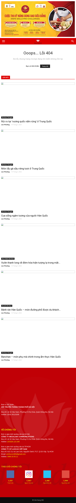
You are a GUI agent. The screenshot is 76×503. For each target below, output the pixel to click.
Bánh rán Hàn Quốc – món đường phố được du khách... (31, 309)
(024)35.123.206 (13, 442)
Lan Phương (5, 124)
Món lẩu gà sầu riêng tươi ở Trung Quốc (22, 168)
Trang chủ (45, 66)
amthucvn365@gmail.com (16, 454)
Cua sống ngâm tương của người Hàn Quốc (24, 215)
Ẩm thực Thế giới (7, 117)
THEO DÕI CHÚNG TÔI (11, 466)
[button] (72, 41)
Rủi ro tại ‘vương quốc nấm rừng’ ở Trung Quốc (26, 121)
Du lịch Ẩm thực (7, 306)
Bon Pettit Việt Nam (8, 258)
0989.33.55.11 (12, 456)
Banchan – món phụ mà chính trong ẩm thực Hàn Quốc (31, 356)
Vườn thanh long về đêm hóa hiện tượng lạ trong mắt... (30, 262)
